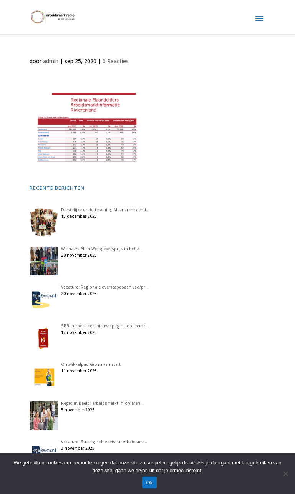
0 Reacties (116, 61)
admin (50, 61)
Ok (149, 483)
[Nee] (285, 473)
